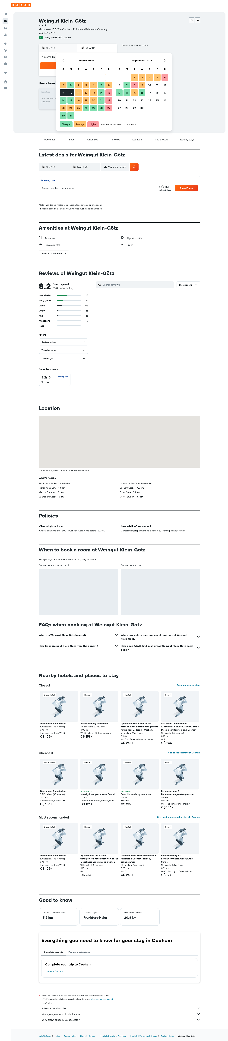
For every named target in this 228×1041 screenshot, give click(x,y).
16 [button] (63, 100)
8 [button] (109, 85)
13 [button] (93, 92)
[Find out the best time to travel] (5, 57)
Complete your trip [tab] (53, 952)
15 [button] (109, 92)
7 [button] (101, 85)
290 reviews (64, 37)
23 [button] (63, 107)
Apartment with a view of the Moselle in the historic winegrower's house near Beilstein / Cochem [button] (139, 726)
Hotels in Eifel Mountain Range (143, 1036)
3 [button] (71, 85)
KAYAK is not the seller (121, 1008)
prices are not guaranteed (102, 999)
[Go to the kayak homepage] (21, 5)
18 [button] (78, 100)
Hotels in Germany (88, 1036)
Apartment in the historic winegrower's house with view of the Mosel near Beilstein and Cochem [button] (180, 726)
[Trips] (5, 73)
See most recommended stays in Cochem (178, 817)
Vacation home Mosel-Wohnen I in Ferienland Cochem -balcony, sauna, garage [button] (138, 858)
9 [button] (63, 92)
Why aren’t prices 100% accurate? (121, 1020)
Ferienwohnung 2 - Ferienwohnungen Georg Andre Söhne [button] (177, 794)
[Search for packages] (5, 34)
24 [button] (70, 107)
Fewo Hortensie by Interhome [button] (136, 794)
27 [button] (93, 107)
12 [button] (86, 92)
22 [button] (108, 100)
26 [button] (86, 107)
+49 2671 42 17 (47, 33)
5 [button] (86, 85)
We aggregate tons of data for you (121, 1014)
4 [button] (78, 85)
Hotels (57, 1036)
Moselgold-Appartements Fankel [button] (97, 794)
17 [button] (71, 100)
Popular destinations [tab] (79, 952)
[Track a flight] (5, 50)
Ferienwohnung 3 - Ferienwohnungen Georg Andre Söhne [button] (177, 858)
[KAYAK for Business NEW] (5, 63)
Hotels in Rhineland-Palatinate (113, 1036)
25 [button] (78, 107)
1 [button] (108, 77)
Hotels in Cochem (54, 971)
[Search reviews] (137, 284)
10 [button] (71, 92)
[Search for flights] (5, 14)
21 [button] (101, 100)
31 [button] (71, 115)
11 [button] (78, 92)
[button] (5, 4)
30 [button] (63, 115)
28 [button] (101, 107)
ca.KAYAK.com (45, 1036)
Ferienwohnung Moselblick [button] (94, 723)
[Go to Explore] (5, 43)
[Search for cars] (5, 28)
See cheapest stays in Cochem (184, 752)
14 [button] (101, 92)
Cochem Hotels (167, 1036)
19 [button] (86, 100)
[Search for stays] (5, 21)
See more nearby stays (188, 685)
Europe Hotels (70, 1036)
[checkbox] (54, 379)
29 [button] (108, 107)
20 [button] (93, 100)
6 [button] (93, 85)
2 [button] (63, 85)
